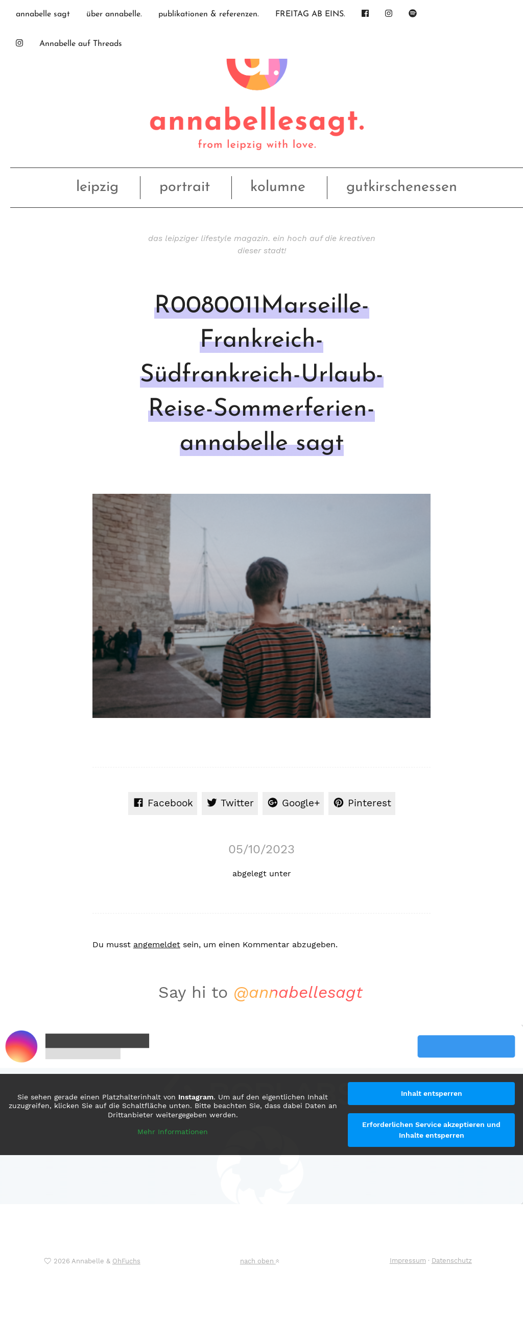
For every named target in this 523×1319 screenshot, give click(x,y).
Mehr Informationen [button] (172, 1132)
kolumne (277, 187)
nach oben (259, 1261)
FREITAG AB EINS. (310, 14)
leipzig (97, 187)
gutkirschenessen (401, 187)
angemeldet (156, 944)
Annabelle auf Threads (80, 44)
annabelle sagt (43, 14)
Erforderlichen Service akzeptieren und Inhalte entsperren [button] (431, 1129)
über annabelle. (114, 14)
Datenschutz (452, 1260)
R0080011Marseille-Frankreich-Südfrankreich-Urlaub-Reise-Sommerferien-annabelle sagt (262, 375)
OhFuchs (126, 1261)
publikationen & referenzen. (208, 14)
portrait (184, 187)
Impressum (408, 1260)
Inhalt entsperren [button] (431, 1093)
